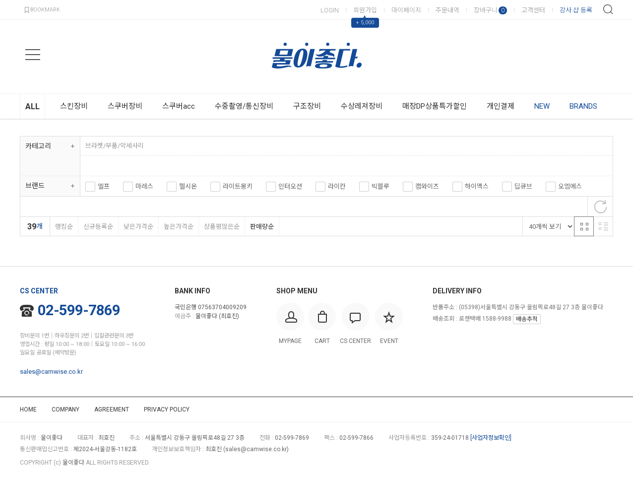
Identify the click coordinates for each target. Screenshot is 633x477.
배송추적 (527, 319)
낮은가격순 (138, 226)
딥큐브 (523, 186)
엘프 (104, 186)
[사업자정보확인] (490, 437)
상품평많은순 (221, 226)
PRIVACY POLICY (167, 409)
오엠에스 (570, 186)
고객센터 (533, 10)
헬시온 (188, 186)
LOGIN (329, 10)
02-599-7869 (70, 310)
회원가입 (365, 10)
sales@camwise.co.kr (51, 371)
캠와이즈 (427, 186)
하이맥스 (477, 186)
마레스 (144, 186)
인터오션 (290, 186)
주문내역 (447, 10)
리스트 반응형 (603, 226)
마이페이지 (406, 10)
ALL (32, 106)
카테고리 (38, 146)
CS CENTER (39, 291)
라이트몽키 (238, 186)
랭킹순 (64, 226)
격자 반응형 (584, 226)
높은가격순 (178, 226)
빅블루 (380, 186)
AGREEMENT (111, 409)
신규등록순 (98, 226)
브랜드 (35, 186)
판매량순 (262, 226)
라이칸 (337, 186)
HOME (28, 409)
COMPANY (65, 409)
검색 (608, 9)
